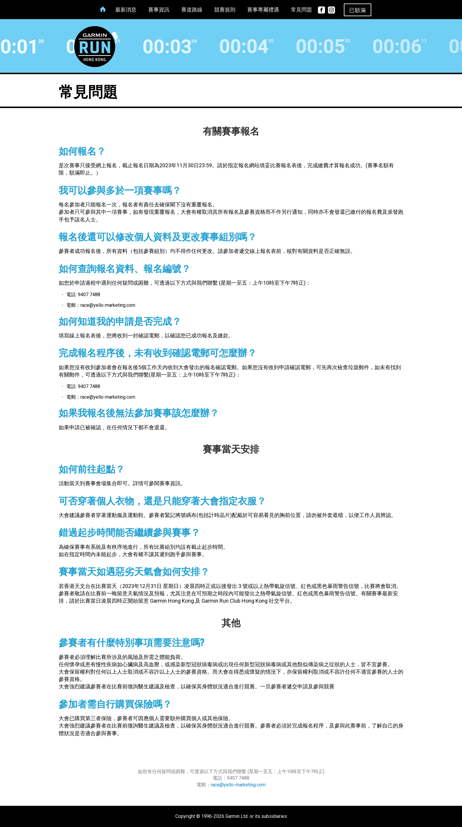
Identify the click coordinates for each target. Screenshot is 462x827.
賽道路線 (191, 10)
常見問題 (301, 10)
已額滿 (357, 10)
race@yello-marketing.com (238, 785)
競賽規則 (224, 10)
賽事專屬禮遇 (263, 10)
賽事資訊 (158, 10)
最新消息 (125, 10)
